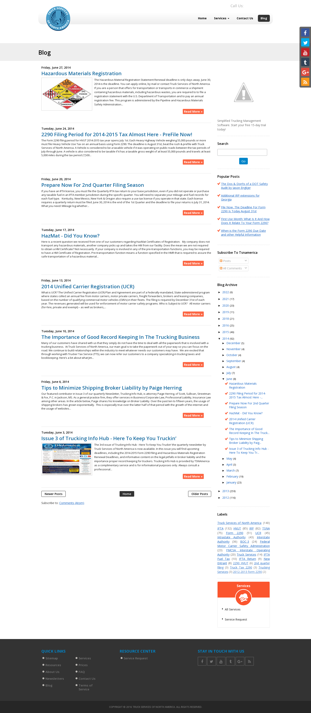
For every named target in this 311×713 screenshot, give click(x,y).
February (232, 476)
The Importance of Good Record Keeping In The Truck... (249, 431)
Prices (83, 665)
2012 (226, 498)
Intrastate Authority (231, 537)
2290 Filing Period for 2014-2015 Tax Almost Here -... (247, 395)
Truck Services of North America (239, 523)
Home (202, 18)
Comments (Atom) (71, 503)
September (234, 361)
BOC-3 (244, 541)
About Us (52, 672)
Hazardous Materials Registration (81, 73)
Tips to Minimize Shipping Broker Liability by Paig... (246, 441)
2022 (226, 292)
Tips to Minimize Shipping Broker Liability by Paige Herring (111, 387)
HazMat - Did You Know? (70, 235)
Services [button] (221, 18)
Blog (264, 18)
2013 (226, 491)
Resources (53, 665)
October (232, 355)
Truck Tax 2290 (241, 567)
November (233, 349)
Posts (225, 261)
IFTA (220, 528)
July (229, 373)
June (229, 379)
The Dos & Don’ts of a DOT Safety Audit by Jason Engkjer (244, 186)
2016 (226, 325)
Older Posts (199, 494)
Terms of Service (86, 687)
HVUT (237, 528)
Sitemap (51, 658)
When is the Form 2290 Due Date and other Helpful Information (243, 233)
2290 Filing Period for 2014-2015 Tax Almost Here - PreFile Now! (116, 134)
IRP (251, 528)
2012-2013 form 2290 (247, 572)
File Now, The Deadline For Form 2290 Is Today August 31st (243, 209)
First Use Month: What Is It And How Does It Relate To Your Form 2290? (245, 221)
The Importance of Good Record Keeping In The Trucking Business (120, 337)
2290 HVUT (240, 563)
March (231, 470)
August (231, 367)
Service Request (236, 619)
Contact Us (245, 18)
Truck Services (246, 554)
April (229, 464)
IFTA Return (247, 559)
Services (85, 658)
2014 (226, 338)
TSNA (266, 528)
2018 (226, 319)
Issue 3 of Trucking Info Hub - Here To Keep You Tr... (249, 451)
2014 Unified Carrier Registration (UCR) (87, 286)
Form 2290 (234, 533)
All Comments (231, 268)
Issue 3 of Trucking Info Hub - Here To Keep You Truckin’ (108, 438)
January (231, 482)
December (233, 343)
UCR (258, 533)
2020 (226, 305)
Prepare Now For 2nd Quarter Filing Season (92, 185)
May (229, 458)
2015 (226, 332)
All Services (232, 609)
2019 (226, 312)
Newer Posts (53, 494)
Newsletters (54, 678)
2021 (226, 299)
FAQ (82, 672)
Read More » (193, 111)
